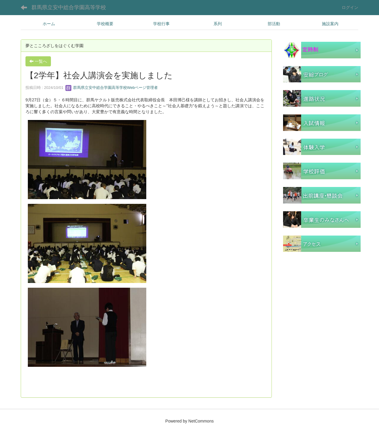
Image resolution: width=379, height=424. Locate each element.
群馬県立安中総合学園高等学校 (68, 7)
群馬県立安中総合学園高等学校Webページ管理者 (111, 87)
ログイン (350, 7)
